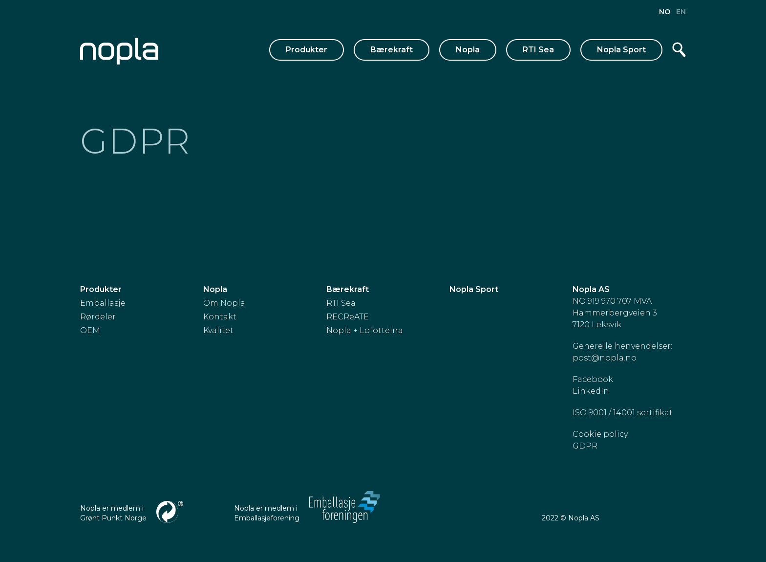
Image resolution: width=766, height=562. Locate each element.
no (665, 11)
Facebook (593, 379)
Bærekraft (391, 49)
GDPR (585, 445)
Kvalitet (218, 330)
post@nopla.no (605, 357)
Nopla (468, 49)
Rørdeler (98, 316)
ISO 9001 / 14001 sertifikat (623, 412)
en (681, 11)
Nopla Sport (621, 49)
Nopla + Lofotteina (364, 330)
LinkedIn (591, 391)
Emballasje (103, 303)
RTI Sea (538, 49)
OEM (90, 330)
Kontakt (219, 316)
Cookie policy (600, 434)
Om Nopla (224, 303)
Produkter (306, 49)
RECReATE (347, 316)
